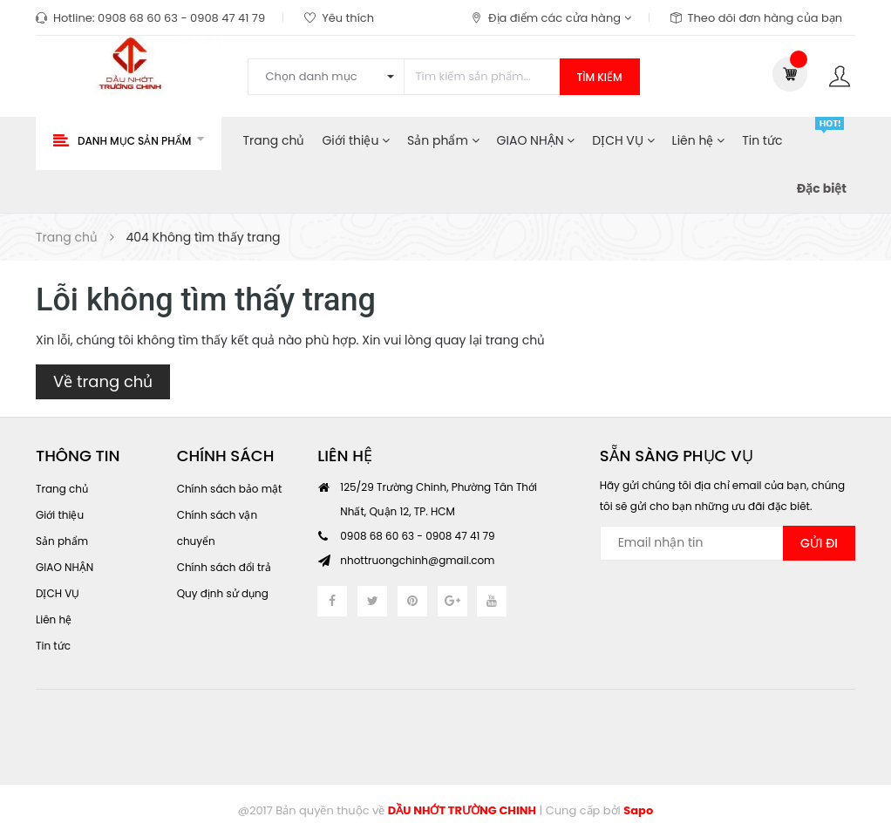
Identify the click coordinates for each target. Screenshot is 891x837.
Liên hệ (698, 140)
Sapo (638, 810)
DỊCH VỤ (623, 140)
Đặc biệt (822, 188)
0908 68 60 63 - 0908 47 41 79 (181, 18)
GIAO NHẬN (536, 140)
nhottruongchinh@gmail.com (417, 560)
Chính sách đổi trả (224, 567)
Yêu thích (348, 18)
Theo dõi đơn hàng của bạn (765, 18)
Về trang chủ (103, 381)
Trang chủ (274, 140)
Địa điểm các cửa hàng (559, 18)
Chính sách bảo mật (229, 488)
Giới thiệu (356, 140)
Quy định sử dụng (223, 593)
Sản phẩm (443, 140)
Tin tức (762, 140)
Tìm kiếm (599, 77)
